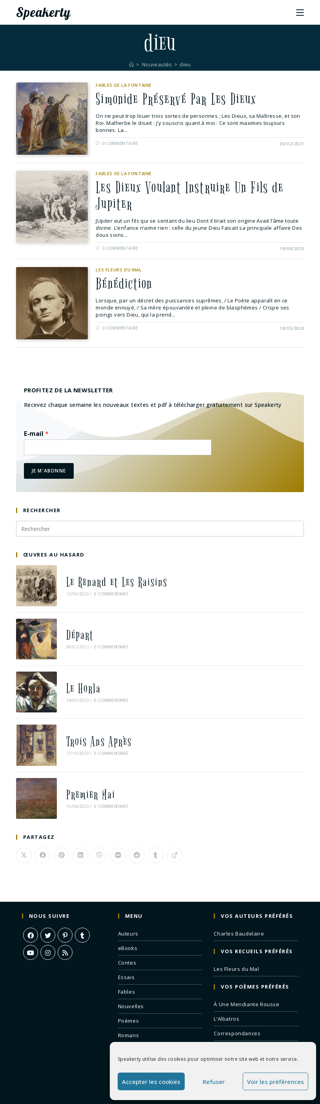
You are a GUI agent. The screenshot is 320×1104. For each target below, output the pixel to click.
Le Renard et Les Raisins (111, 582)
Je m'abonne (49, 473)
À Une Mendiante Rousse (246, 983)
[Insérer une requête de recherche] (160, 531)
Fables (126, 971)
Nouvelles (131, 985)
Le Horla (78, 679)
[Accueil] (130, 64)
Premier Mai (85, 777)
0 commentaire (120, 144)
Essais (126, 956)
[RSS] (65, 932)
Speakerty (46, 12)
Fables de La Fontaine (124, 85)
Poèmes (128, 1000)
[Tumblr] (82, 914)
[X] (47, 914)
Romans (128, 1014)
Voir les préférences (275, 1082)
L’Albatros (226, 998)
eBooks (128, 927)
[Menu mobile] (300, 12)
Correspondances (237, 1012)
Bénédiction (125, 287)
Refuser (214, 1082)
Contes (127, 942)
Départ (75, 630)
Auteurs (128, 913)
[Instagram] (47, 932)
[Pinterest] (65, 914)
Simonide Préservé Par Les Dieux (180, 100)
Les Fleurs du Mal (119, 272)
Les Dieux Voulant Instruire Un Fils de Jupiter (194, 197)
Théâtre (128, 1029)
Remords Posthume (239, 1027)
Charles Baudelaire (239, 913)
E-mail (36, 436)
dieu (186, 64)
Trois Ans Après (94, 728)
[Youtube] (30, 932)
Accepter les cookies (151, 1082)
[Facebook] (30, 914)
